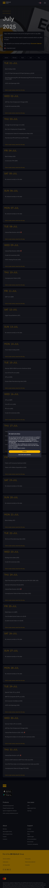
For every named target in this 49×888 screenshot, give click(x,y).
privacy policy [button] (13, 438)
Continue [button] (24, 451)
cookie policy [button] (13, 442)
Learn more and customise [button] (24, 454)
